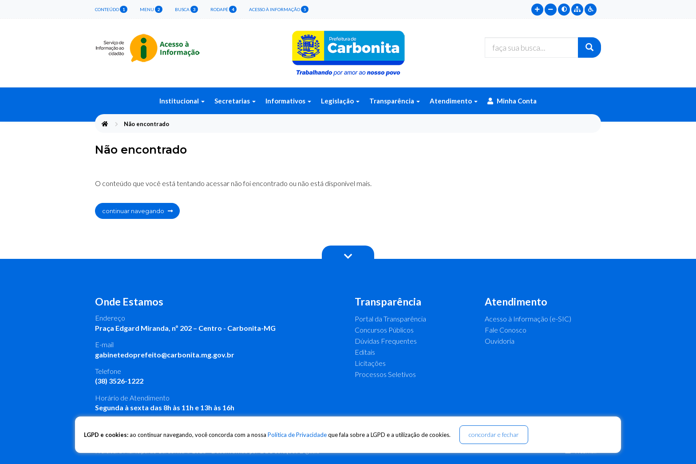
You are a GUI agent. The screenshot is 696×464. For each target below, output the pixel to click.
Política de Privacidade (297, 434)
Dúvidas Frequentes (386, 341)
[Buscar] (589, 47)
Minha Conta (512, 101)
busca (186, 9)
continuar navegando (137, 210)
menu (151, 9)
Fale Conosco (505, 329)
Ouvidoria (499, 341)
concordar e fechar (494, 434)
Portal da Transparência (390, 318)
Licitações (370, 363)
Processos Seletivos (385, 374)
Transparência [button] (394, 101)
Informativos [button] (288, 101)
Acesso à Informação (278, 9)
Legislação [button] (340, 101)
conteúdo (111, 9)
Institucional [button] (182, 101)
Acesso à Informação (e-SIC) (528, 318)
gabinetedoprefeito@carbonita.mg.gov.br (164, 354)
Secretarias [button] (235, 101)
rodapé (223, 9)
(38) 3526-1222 (119, 381)
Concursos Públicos (384, 329)
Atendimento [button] (454, 101)
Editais (365, 352)
